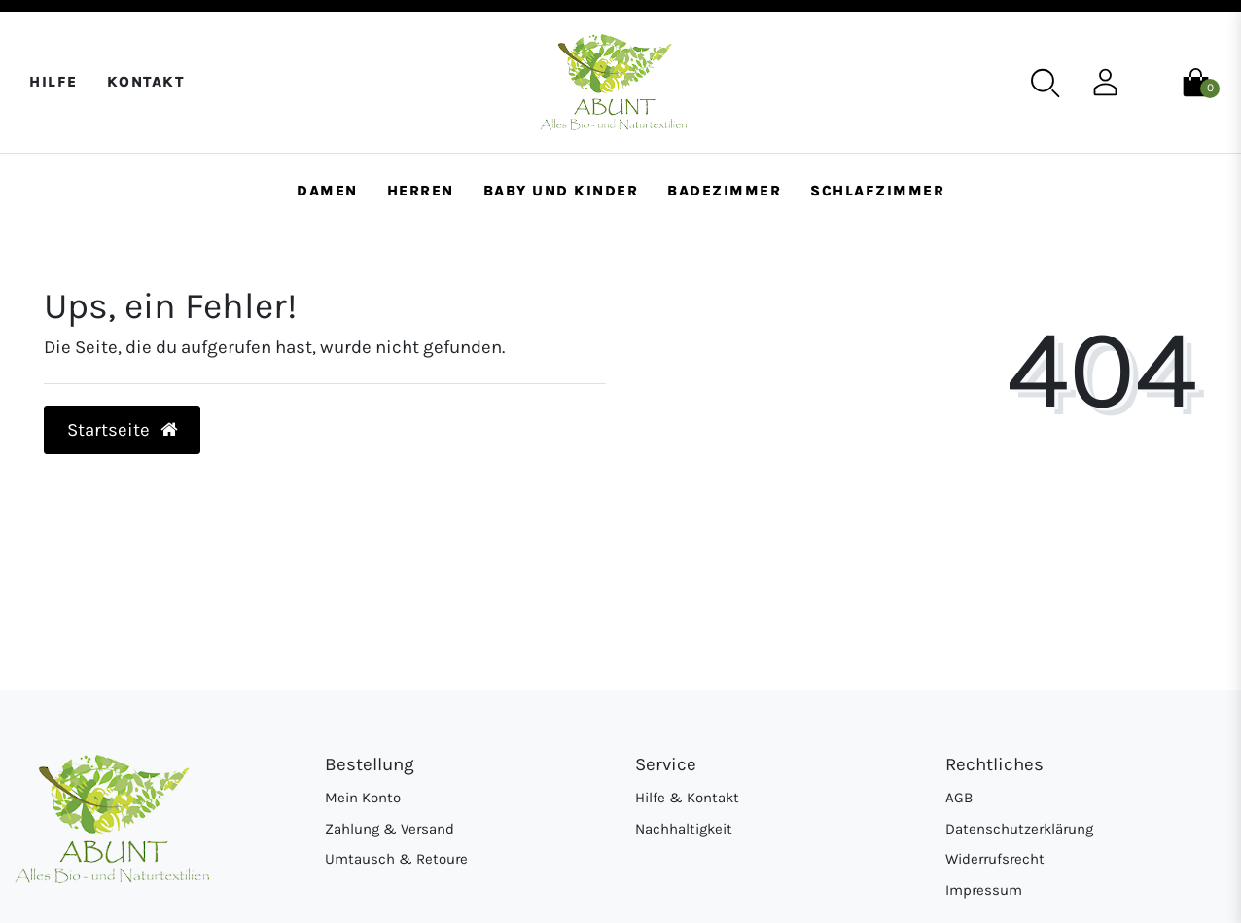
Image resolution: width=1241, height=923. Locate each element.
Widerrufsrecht (995, 859)
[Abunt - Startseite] (613, 82)
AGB (959, 797)
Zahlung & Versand (389, 828)
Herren (420, 190)
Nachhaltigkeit (683, 828)
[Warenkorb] (1196, 81)
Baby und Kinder (561, 190)
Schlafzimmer (877, 190)
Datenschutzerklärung (1019, 828)
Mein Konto (363, 797)
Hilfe (53, 81)
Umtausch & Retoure (396, 859)
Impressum (983, 890)
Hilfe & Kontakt (687, 797)
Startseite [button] (122, 430)
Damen (327, 190)
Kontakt (146, 81)
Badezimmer (724, 190)
